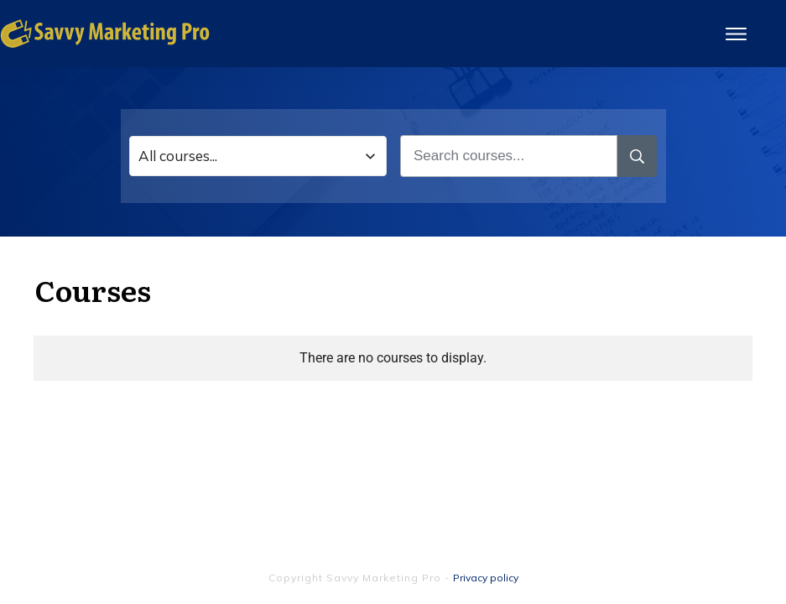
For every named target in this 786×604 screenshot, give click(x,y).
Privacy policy (485, 577)
